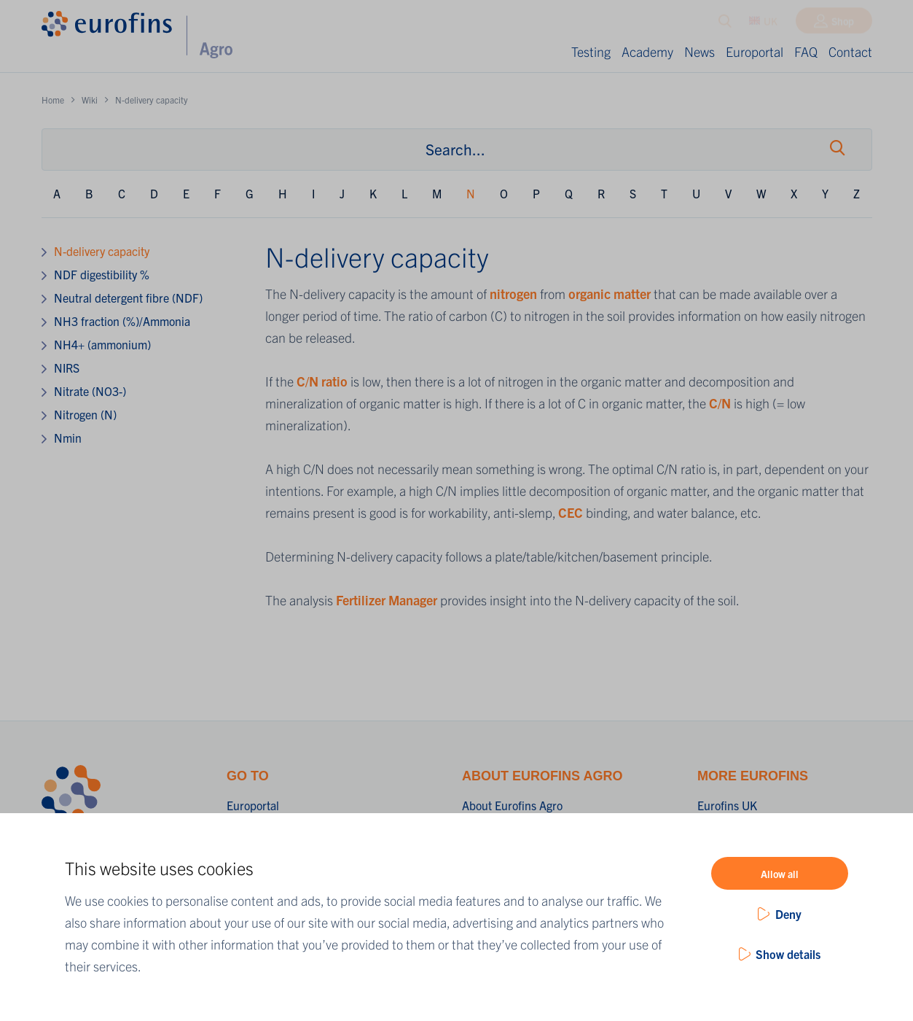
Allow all (780, 873)
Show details (788, 954)
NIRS (66, 367)
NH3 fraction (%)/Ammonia (122, 321)
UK (763, 24)
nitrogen (515, 293)
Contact (850, 51)
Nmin (68, 437)
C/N (720, 403)
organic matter (609, 293)
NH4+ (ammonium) (102, 344)
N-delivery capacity (101, 251)
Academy (647, 51)
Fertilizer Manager (386, 599)
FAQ (806, 51)
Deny (788, 914)
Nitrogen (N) (85, 414)
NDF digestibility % (101, 274)
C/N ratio (322, 381)
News (699, 51)
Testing (591, 51)
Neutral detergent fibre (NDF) (128, 297)
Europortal (754, 51)
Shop (842, 24)
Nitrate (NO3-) (90, 391)
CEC (572, 512)
